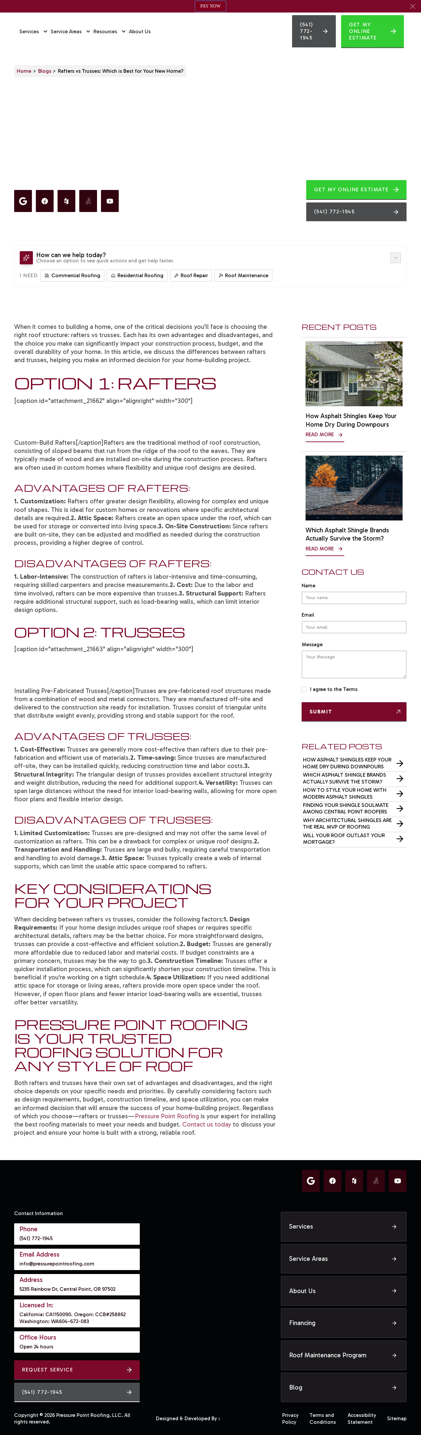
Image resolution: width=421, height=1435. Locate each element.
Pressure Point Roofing (167, 1116)
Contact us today (206, 1124)
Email (308, 615)
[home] (223, 31)
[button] (413, 6)
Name (308, 585)
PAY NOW (210, 6)
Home (24, 71)
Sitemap (397, 1418)
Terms (350, 689)
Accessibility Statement (362, 1418)
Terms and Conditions (323, 1418)
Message (312, 644)
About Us (140, 31)
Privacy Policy (291, 1418)
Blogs (44, 71)
